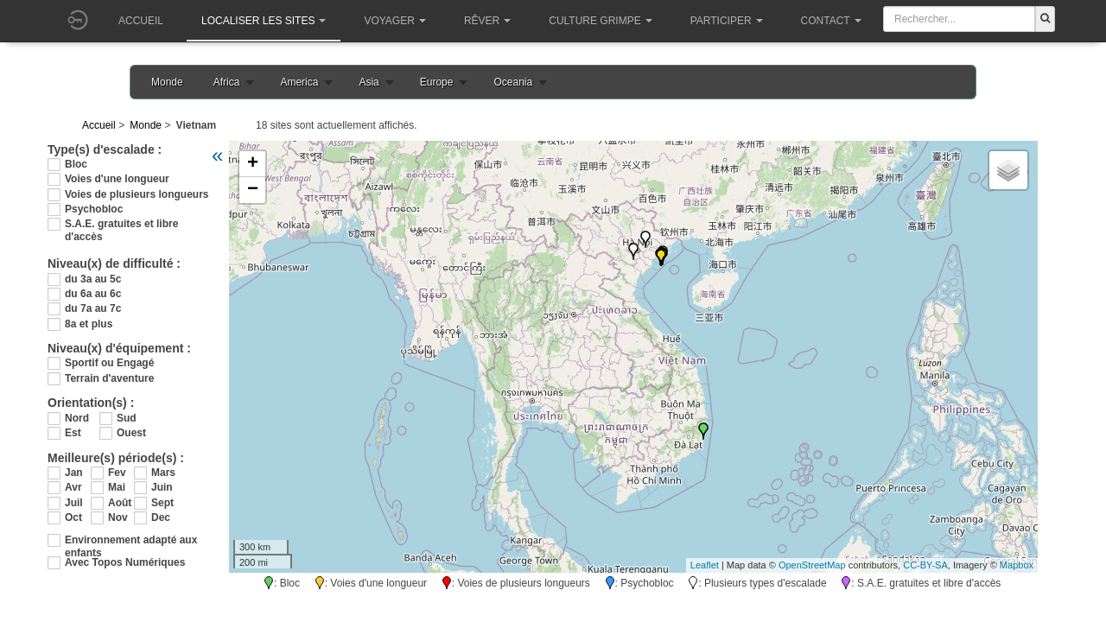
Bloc (76, 164)
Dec (160, 517)
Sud (127, 418)
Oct (73, 517)
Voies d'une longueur (117, 179)
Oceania (512, 82)
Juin (162, 487)
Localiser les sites (263, 21)
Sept (162, 503)
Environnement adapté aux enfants (131, 540)
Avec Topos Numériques (125, 562)
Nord (77, 418)
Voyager (394, 21)
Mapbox (1016, 565)
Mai (116, 487)
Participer (726, 21)
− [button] (252, 190)
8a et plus (88, 324)
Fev (117, 472)
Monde (167, 82)
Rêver (487, 21)
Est (73, 433)
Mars (163, 472)
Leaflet (704, 565)
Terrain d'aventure (109, 378)
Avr (73, 487)
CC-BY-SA (925, 565)
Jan (74, 472)
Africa (226, 82)
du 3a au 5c (93, 279)
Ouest (131, 433)
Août (119, 503)
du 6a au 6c (93, 294)
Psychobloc (94, 209)
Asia (368, 82)
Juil (74, 503)
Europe (437, 82)
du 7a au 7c (93, 308)
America (299, 82)
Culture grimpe (600, 21)
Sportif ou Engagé (109, 363)
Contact (831, 21)
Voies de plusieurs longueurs (136, 194)
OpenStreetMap (812, 565)
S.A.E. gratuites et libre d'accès (121, 224)
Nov (118, 517)
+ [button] (252, 164)
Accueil (140, 21)
